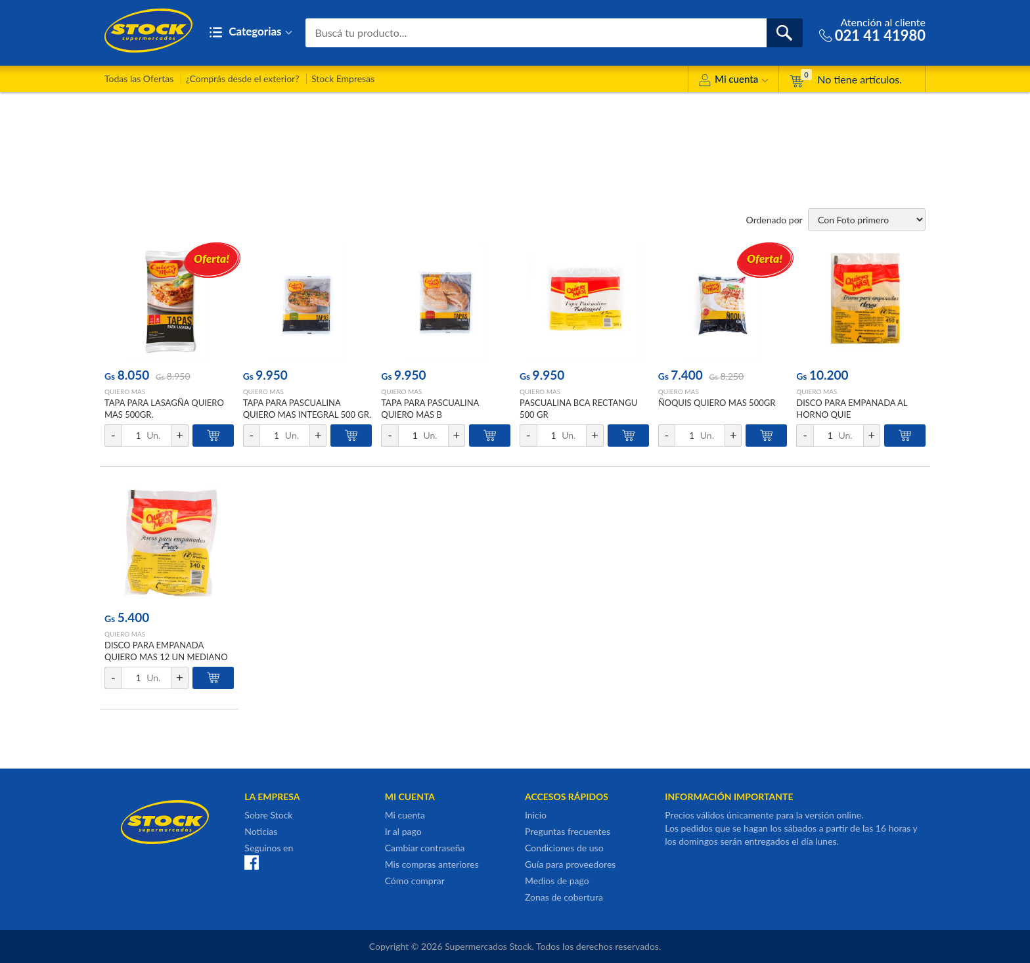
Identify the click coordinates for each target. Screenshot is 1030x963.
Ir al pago (403, 831)
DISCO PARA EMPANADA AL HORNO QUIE (851, 408)
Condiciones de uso (564, 847)
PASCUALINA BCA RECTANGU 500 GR (578, 408)
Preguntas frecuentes (567, 831)
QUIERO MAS (124, 391)
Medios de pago (557, 880)
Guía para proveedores (570, 864)
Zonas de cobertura (564, 897)
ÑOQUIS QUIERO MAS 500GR (717, 402)
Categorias (250, 32)
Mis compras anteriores (432, 864)
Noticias (260, 831)
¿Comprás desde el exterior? (243, 78)
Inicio (536, 814)
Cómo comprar (415, 880)
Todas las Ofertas (138, 78)
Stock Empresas (342, 78)
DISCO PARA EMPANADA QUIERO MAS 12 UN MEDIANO (166, 651)
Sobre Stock (268, 814)
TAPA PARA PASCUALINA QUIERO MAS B (430, 408)
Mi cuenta (733, 81)
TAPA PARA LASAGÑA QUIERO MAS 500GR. (164, 408)
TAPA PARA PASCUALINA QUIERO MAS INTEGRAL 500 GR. (307, 408)
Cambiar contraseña (425, 847)
